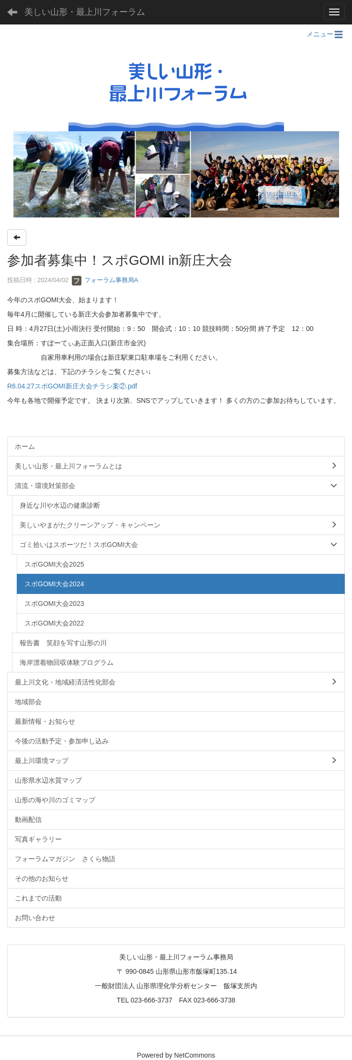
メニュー (326, 34)
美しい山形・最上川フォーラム (84, 12)
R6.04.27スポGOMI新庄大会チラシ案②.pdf (72, 386)
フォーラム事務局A (105, 280)
